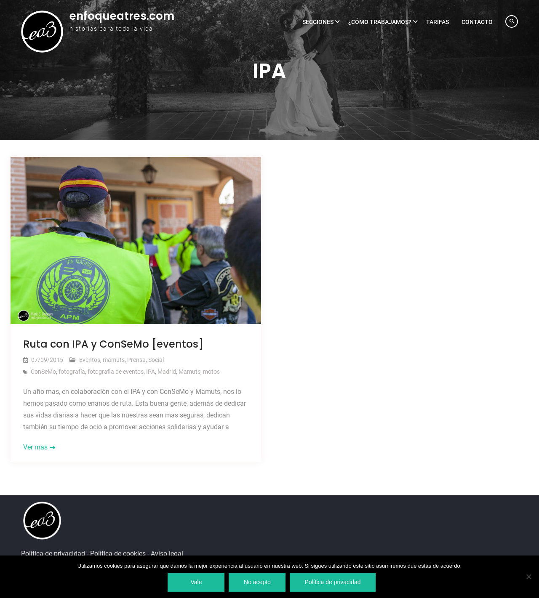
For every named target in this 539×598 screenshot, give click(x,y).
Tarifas (437, 22)
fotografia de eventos (116, 371)
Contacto (477, 22)
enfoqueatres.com (121, 16)
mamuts (114, 359)
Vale (196, 582)
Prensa (136, 359)
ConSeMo (43, 371)
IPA (150, 371)
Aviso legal (167, 554)
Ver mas (35, 447)
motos (211, 371)
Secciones (318, 22)
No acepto (257, 582)
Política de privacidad (53, 554)
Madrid (166, 371)
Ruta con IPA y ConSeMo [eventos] (113, 344)
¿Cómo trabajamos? (379, 22)
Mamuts (189, 371)
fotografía (72, 371)
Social (156, 359)
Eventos (89, 359)
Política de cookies (118, 554)
